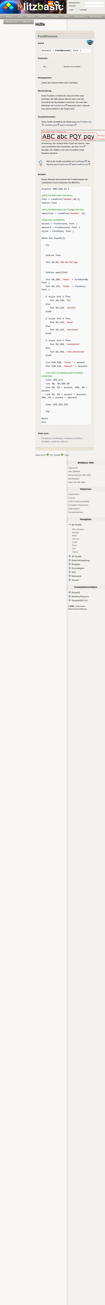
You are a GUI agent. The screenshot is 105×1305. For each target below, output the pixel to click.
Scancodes (73, 494)
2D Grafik (55, 455)
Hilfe (31, 16)
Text (66, 455)
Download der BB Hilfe (79, 475)
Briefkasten (73, 478)
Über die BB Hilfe (76, 482)
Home (9, 16)
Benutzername (74, 3)
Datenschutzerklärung (77, 609)
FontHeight (58, 438)
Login (71, 10)
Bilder (74, 535)
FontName (68, 438)
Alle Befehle (74, 471)
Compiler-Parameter (78, 505)
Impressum (80, 606)
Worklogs (12, 21)
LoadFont (55, 441)
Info (20, 16)
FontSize (78, 438)
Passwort (72, 6)
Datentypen (74, 508)
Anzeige (75, 532)
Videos (75, 552)
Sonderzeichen (75, 512)
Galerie (79, 16)
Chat (67, 16)
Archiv (27, 21)
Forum (55, 16)
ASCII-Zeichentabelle (78, 501)
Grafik (74, 542)
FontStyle (45, 441)
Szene (43, 16)
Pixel (74, 545)
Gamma (75, 539)
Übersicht (40, 455)
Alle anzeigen (78, 529)
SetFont (64, 441)
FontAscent (46, 438)
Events (71, 498)
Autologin (83, 10)
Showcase (95, 16)
